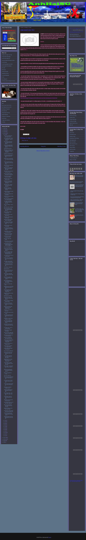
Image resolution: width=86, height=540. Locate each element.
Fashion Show (72, 117)
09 (4, 423)
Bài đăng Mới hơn (24, 146)
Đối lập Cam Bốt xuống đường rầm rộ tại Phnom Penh (8, 307)
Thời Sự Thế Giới (5, 71)
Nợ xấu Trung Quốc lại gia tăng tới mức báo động (79, 203)
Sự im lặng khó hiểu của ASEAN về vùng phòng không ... (8, 228)
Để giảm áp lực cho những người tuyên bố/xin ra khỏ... (8, 287)
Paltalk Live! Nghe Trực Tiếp (7, 54)
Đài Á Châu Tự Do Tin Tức (6, 105)
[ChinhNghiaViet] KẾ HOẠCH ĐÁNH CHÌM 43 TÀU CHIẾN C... (8, 244)
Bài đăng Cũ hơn (62, 146)
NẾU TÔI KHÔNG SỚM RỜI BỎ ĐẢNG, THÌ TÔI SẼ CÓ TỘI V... (8, 253)
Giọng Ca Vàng (72, 136)
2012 (4, 437)
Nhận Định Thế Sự (5, 73)
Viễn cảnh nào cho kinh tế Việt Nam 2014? (8, 172)
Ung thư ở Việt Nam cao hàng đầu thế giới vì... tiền (8, 390)
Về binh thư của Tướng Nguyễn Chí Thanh (8, 234)
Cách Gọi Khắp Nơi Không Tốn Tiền (8, 60)
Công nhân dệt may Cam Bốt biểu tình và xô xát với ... (8, 417)
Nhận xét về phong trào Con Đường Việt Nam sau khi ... (8, 370)
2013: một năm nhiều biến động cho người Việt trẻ (8, 333)
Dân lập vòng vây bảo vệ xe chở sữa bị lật (8, 335)
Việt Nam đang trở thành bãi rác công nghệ (8, 220)
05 (4, 429)
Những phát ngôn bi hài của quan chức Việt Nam (8, 353)
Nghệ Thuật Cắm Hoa (73, 123)
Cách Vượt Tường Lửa (6, 58)
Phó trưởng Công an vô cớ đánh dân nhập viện (8, 403)
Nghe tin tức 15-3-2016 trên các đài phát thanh (79, 176)
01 (4, 435)
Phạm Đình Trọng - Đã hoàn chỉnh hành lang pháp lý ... (8, 298)
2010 (4, 440)
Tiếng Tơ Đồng (72, 147)
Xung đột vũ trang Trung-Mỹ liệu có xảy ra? (8, 319)
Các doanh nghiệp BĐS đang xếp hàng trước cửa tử (8, 321)
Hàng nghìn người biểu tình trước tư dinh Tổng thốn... (8, 274)
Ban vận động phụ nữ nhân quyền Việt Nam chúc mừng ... (8, 281)
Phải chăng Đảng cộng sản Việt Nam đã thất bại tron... (8, 209)
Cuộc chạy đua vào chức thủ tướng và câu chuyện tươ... (8, 290)
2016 (4, 128)
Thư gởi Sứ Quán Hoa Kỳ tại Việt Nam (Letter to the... (8, 315)
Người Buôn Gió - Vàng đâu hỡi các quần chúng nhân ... (8, 360)
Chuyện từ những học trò (8, 153)
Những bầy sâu (6, 268)
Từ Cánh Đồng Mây (5, 75)
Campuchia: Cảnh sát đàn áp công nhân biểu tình (8, 411)
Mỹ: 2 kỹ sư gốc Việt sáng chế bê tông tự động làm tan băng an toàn (77, 197)
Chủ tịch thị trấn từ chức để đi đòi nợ (8, 215)
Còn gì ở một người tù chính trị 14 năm (8, 177)
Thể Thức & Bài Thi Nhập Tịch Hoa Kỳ (8, 80)
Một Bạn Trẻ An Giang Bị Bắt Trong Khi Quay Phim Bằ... (8, 168)
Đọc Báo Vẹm (4, 110)
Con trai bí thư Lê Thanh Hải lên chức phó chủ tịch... (8, 381)
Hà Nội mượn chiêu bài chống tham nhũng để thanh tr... (8, 249)
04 (4, 431)
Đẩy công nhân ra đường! (8, 207)
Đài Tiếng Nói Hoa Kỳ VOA (6, 107)
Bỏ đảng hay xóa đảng (8, 295)
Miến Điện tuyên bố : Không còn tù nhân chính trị (8, 188)
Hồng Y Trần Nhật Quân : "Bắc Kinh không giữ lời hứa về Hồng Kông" (76, 200)
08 (4, 424)
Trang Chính (6, 23)
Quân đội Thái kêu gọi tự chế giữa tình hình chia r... (8, 325)
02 (4, 434)
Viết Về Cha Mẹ (72, 149)
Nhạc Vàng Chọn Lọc (73, 143)
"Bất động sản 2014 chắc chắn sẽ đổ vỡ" (8, 400)
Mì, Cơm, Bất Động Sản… (8, 247)
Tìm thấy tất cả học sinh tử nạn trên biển (8, 256)
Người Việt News (5, 114)
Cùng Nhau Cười (73, 134)
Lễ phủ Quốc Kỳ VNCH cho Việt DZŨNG (8, 346)
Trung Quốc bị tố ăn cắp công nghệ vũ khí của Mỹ (8, 264)
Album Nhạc (72, 132)
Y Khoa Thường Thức (73, 157)
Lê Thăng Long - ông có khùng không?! (8, 328)
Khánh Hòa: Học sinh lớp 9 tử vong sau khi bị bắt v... (8, 159)
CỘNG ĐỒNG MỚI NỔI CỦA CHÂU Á (8, 349)
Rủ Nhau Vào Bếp (73, 121)
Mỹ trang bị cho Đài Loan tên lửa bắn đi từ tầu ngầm (8, 271)
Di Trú (3, 77)
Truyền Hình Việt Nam (6, 120)
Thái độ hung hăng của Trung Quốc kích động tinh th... (8, 414)
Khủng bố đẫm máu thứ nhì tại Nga (8, 226)
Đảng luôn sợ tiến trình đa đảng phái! (8, 294)
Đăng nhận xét (25, 140)
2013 (4, 133)
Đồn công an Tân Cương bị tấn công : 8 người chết (8, 223)
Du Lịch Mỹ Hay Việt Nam (8, 350)
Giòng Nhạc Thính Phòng (74, 138)
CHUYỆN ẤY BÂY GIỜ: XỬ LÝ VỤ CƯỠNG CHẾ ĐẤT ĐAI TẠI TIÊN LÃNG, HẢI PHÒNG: (79, 210)
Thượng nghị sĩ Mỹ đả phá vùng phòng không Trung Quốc (8, 341)
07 (4, 426)
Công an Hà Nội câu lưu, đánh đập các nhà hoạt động (8, 162)
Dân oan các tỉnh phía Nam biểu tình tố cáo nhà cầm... (8, 405)
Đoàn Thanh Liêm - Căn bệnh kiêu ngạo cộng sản (8, 394)
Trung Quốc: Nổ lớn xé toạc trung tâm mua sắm (8, 397)
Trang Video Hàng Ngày (6, 56)
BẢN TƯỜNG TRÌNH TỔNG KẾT (7, 212)
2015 (4, 130)
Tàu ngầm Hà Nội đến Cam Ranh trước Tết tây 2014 (8, 202)
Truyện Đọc (72, 151)
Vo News (3, 122)
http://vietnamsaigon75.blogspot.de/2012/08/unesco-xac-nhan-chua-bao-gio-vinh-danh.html (38, 98)
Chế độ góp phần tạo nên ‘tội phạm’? (8, 194)
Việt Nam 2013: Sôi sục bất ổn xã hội (8, 179)
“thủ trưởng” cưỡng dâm (8, 267)
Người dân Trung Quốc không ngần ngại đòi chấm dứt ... (8, 182)
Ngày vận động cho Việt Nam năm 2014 (8, 409)
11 (4, 420)
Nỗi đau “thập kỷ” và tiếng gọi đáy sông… (8, 301)
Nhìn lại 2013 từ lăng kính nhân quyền (8, 166)
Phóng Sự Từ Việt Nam (6, 116)
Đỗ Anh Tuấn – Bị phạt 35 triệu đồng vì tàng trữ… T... (8, 367)
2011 (4, 439)
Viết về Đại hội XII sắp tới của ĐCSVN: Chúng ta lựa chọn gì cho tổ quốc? (76, 182)
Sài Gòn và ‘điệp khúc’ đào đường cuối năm (8, 338)
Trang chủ (43, 146)
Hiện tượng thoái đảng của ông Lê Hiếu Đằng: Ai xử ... (8, 377)
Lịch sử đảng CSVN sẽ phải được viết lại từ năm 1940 (8, 356)
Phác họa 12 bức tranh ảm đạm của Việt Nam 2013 (8, 304)
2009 (4, 442)
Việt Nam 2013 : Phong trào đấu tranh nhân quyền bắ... (8, 185)
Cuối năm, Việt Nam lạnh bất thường (8, 217)
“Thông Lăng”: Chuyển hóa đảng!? (8, 330)
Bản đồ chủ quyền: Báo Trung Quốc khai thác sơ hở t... (8, 278)
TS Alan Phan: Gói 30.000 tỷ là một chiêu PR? (8, 242)
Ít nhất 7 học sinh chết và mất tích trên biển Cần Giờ (8, 258)
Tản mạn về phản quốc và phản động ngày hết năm (8, 156)
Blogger (49, 537)
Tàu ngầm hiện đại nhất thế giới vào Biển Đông (8, 262)
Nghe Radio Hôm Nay (6, 112)
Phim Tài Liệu (72, 145)
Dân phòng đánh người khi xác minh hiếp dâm (8, 199)
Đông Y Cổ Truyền (73, 159)
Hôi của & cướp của (7, 375)
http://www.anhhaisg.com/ (74, 34)
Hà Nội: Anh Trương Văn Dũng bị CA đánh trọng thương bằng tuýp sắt (79, 185)
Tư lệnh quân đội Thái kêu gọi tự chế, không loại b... (8, 384)
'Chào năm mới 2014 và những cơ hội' (8, 344)
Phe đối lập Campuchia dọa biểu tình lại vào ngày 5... (8, 142)
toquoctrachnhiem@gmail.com (78, 30)
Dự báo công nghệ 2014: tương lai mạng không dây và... (8, 146)
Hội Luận (3, 67)
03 (4, 432)
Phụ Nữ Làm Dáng (73, 115)
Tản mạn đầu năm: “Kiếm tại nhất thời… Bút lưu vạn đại (8, 139)
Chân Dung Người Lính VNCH (7, 64)
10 (4, 421)
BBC (3, 103)
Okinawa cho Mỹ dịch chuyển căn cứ (7, 387)
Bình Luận (4, 69)
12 (4, 134)
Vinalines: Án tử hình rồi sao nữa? (8, 310)
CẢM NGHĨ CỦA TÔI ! (8, 148)
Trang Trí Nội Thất (73, 119)
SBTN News (4, 118)
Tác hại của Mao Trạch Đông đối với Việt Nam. (8, 174)
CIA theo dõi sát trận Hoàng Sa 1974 (7, 237)
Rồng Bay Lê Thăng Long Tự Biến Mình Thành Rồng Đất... (8, 151)
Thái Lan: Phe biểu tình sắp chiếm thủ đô (8, 136)
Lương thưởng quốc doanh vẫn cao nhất (8, 192)
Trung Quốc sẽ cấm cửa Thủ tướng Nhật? (8, 232)
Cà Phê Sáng (4, 62)
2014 (4, 131)
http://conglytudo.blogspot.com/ (75, 36)
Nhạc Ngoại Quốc (73, 140)
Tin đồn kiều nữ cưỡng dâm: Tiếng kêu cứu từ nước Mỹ (8, 363)
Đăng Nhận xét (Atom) (44, 150)
